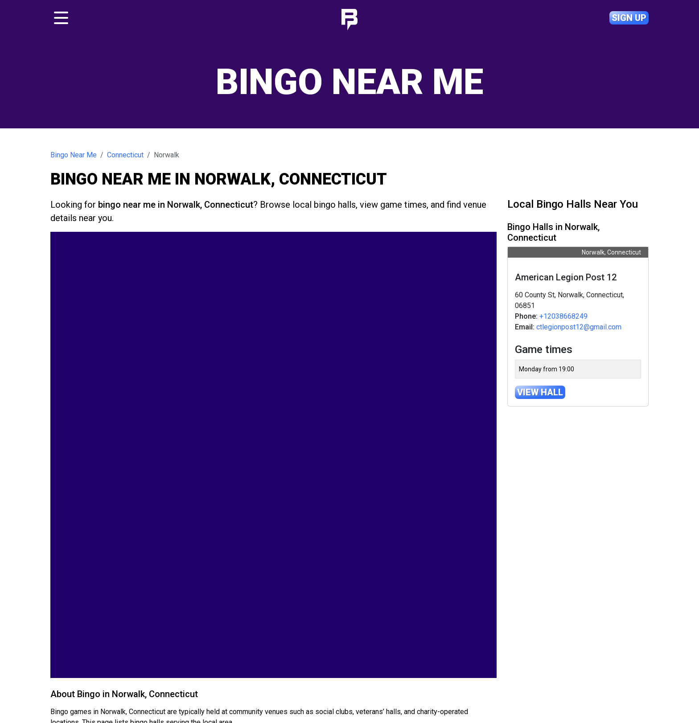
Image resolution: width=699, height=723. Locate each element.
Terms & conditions (404, 686)
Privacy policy (462, 686)
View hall (540, 392)
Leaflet (338, 642)
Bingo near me (238, 686)
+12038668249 (563, 316)
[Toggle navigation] (61, 18)
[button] (62, 466)
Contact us (324, 686)
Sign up (629, 17)
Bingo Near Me (73, 155)
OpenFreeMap (371, 642)
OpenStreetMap (475, 642)
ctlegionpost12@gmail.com (578, 327)
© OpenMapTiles (410, 642)
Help (358, 686)
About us (284, 686)
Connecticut (125, 155)
